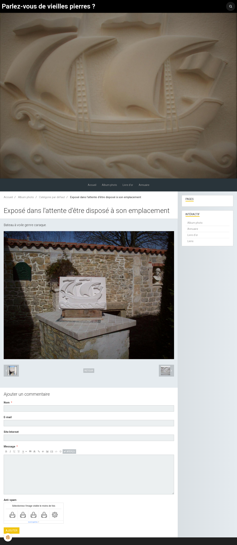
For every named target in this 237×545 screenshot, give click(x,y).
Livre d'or (128, 184)
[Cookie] (8, 537)
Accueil (92, 184)
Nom (7, 402)
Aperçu (69, 451)
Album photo (109, 184)
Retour (88, 370)
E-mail (8, 417)
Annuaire (144, 184)
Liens (190, 241)
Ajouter (11, 530)
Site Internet (11, 431)
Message (9, 446)
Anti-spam (10, 499)
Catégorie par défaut (52, 197)
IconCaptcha (33, 522)
